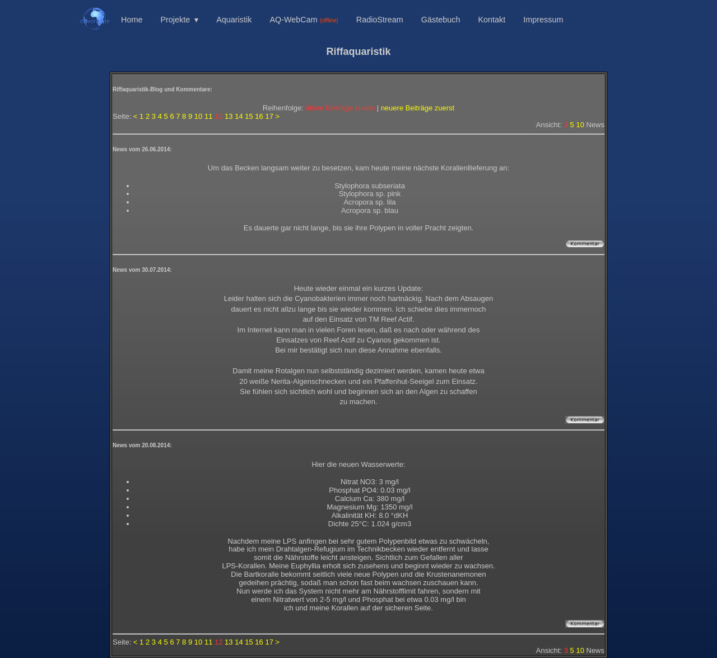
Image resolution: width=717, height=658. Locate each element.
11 (208, 116)
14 (239, 116)
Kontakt (491, 19)
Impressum (543, 19)
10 (198, 116)
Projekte (175, 19)
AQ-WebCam (303, 19)
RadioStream (379, 19)
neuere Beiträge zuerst (418, 108)
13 (228, 116)
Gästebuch (440, 19)
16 (259, 116)
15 (249, 116)
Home (131, 19)
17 (269, 116)
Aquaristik (234, 19)
